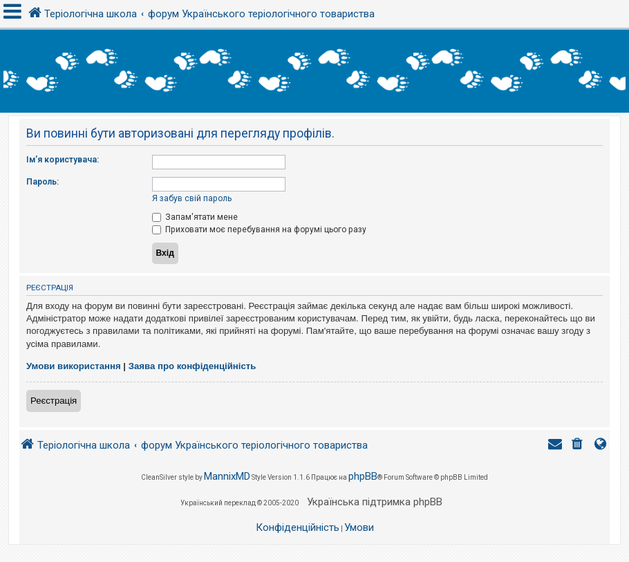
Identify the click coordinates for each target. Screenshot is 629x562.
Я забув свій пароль (192, 198)
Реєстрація (53, 400)
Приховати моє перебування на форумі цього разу (259, 229)
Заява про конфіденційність (192, 366)
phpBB (362, 476)
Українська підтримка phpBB (374, 502)
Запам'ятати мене (195, 217)
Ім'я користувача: (62, 160)
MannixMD (227, 476)
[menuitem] (579, 445)
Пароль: (42, 182)
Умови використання (73, 366)
